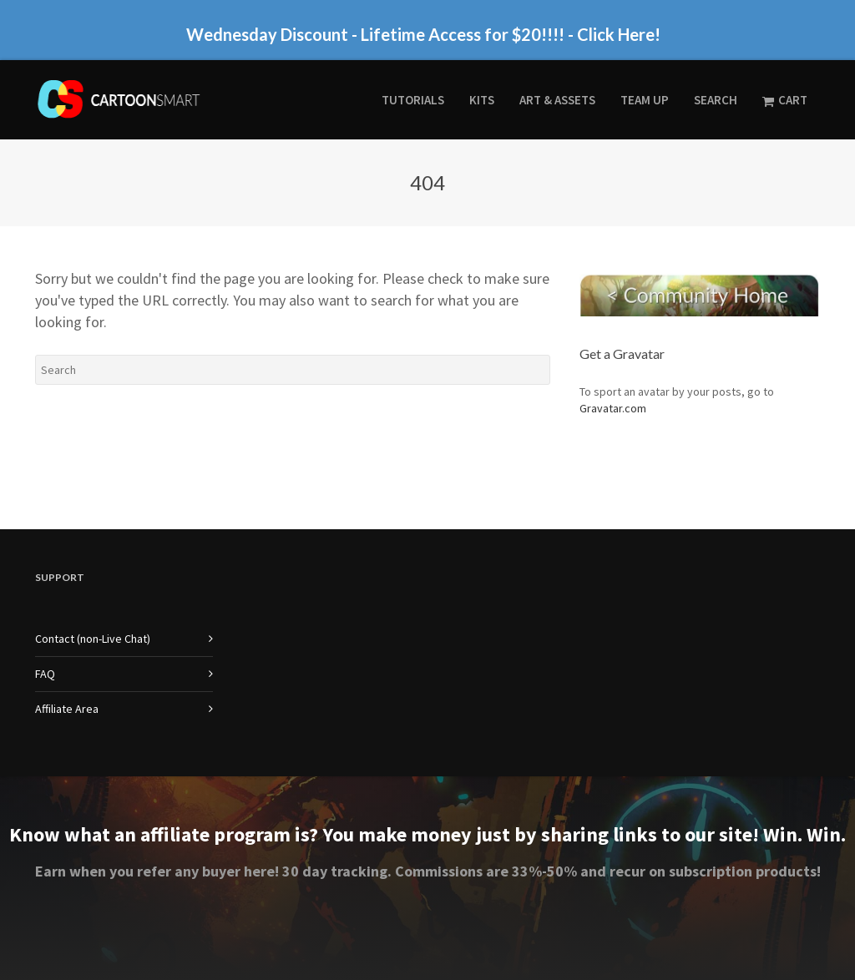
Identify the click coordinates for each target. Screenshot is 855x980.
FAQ (45, 673)
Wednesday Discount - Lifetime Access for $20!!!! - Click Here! (423, 34)
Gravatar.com (612, 408)
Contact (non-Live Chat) (92, 638)
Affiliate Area (67, 708)
